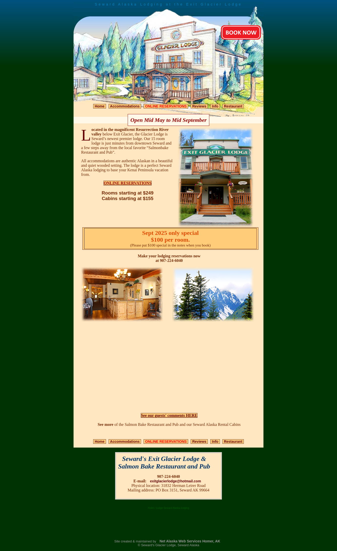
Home (100, 106)
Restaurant (233, 106)
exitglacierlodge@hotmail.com (175, 481)
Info (215, 106)
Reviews (199, 106)
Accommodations (125, 106)
